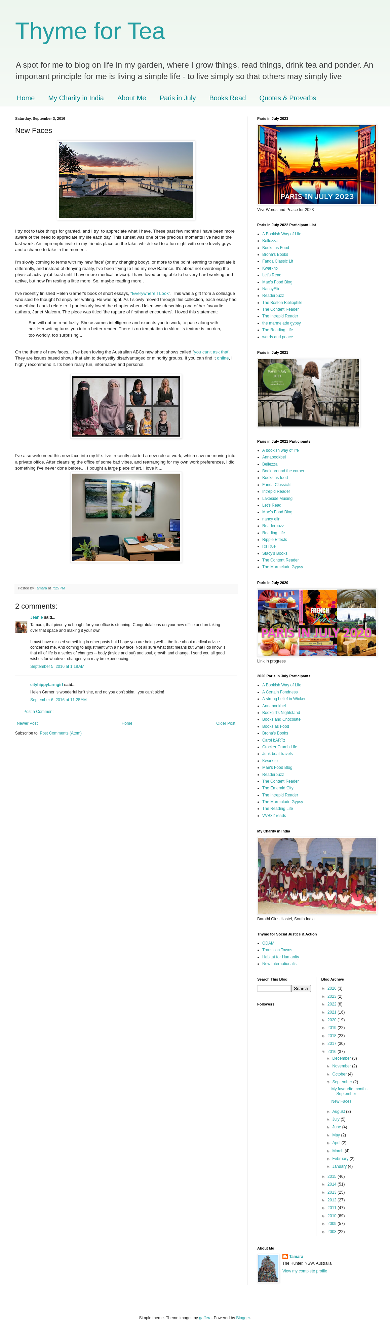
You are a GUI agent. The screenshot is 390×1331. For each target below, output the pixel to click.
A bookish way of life (280, 450)
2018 (332, 1035)
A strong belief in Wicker (284, 698)
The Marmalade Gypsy (282, 801)
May (336, 1135)
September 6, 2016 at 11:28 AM (58, 699)
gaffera (205, 1318)
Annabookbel (274, 457)
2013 (332, 1192)
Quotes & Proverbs (287, 98)
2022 (332, 1004)
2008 (332, 1231)
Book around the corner (283, 471)
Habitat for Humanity (280, 957)
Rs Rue (269, 546)
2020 (332, 1020)
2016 (332, 1051)
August (339, 1111)
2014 (332, 1184)
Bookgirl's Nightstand (281, 712)
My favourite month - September (349, 1091)
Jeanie (36, 617)
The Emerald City (278, 788)
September (342, 1082)
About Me (131, 98)
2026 (332, 988)
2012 (332, 1200)
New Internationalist (280, 963)
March (338, 1151)
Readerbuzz (273, 295)
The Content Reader (280, 309)
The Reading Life (277, 330)
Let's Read (271, 275)
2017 (332, 1043)
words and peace (277, 337)
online (223, 358)
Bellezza (269, 240)
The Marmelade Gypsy (282, 567)
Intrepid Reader (276, 491)
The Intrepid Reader (280, 316)
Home (26, 98)
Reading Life (273, 533)
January (340, 1166)
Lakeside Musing (277, 498)
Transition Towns (277, 950)
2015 (332, 1176)
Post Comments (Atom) (61, 733)
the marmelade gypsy (281, 323)
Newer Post (27, 723)
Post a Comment (38, 711)
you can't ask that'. (212, 351)
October (340, 1074)
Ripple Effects (274, 539)
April (336, 1142)
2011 (332, 1207)
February (340, 1158)
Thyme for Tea (90, 31)
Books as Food (275, 247)
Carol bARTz (273, 740)
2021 (332, 1012)
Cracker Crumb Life (279, 747)
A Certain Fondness (280, 692)
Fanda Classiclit (276, 484)
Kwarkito (270, 268)
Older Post (225, 723)
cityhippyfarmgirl (46, 684)
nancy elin (271, 519)
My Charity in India (76, 98)
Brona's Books (275, 254)
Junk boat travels (277, 753)
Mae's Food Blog (277, 282)
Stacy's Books (274, 553)
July (336, 1119)
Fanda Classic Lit (277, 261)
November (342, 1066)
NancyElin (271, 288)
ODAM (268, 943)
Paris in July (178, 98)
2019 (332, 1027)
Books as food (275, 477)
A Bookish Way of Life (281, 234)
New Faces (341, 1101)
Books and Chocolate (281, 719)
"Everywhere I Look (149, 293)
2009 (332, 1223)
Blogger (243, 1318)
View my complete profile (304, 1271)
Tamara (296, 1256)
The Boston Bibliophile (282, 302)
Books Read (227, 98)
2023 (332, 996)
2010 (332, 1216)
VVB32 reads (274, 815)
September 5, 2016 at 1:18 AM (57, 666)
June (337, 1127)
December (342, 1058)
